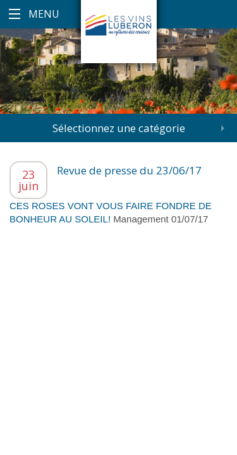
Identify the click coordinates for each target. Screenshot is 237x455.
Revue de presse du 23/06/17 (129, 170)
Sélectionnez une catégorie (118, 128)
